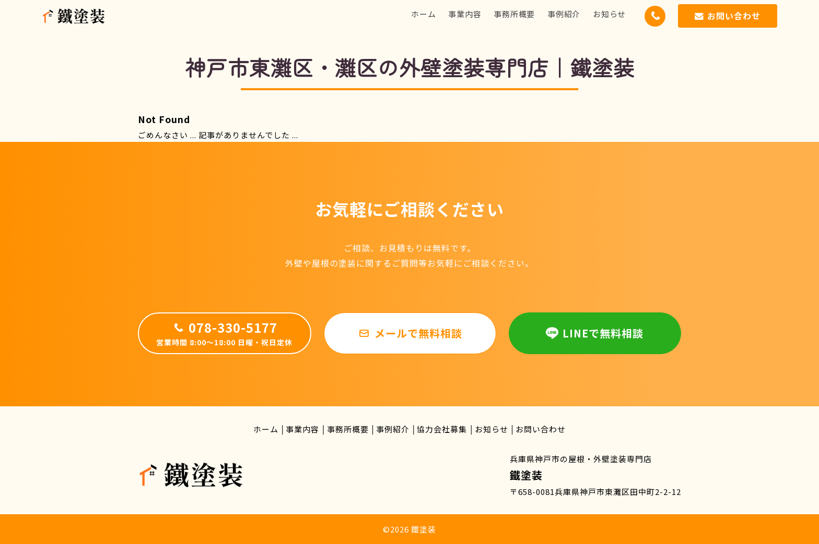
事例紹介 (563, 13)
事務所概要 (514, 13)
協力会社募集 (442, 429)
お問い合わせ (541, 429)
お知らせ (609, 13)
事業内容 (464, 13)
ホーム (423, 13)
